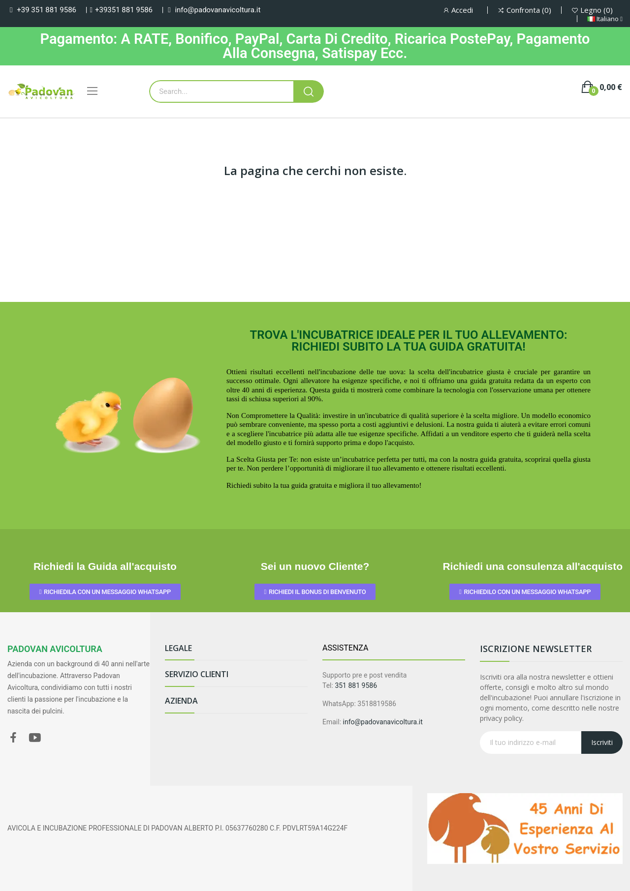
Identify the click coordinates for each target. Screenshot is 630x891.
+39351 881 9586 (124, 9)
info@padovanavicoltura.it (217, 9)
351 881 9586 (356, 685)
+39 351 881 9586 (46, 9)
